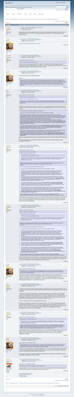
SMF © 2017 (37, 394)
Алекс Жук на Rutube (22, 375)
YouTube (13, 14)
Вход (35, 14)
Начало (7, 14)
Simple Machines (41, 394)
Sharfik (8, 39)
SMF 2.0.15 (32, 394)
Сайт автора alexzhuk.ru (23, 376)
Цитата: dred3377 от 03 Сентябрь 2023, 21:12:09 (27, 268)
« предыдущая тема (58, 21)
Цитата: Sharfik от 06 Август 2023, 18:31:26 (26, 60)
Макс (7, 284)
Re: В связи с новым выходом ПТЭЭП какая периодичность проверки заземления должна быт (31, 39)
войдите (21, 7)
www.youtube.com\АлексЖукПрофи (25, 374)
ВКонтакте (19, 14)
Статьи (25, 14)
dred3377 (8, 27)
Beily (7, 90)
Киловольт (9, 3)
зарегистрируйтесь (28, 7)
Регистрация (40, 14)
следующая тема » (65, 21)
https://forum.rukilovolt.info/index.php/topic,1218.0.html (29, 43)
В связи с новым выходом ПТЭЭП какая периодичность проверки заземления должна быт (32, 28)
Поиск (30, 14)
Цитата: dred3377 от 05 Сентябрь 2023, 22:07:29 (27, 342)
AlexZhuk (8, 359)
